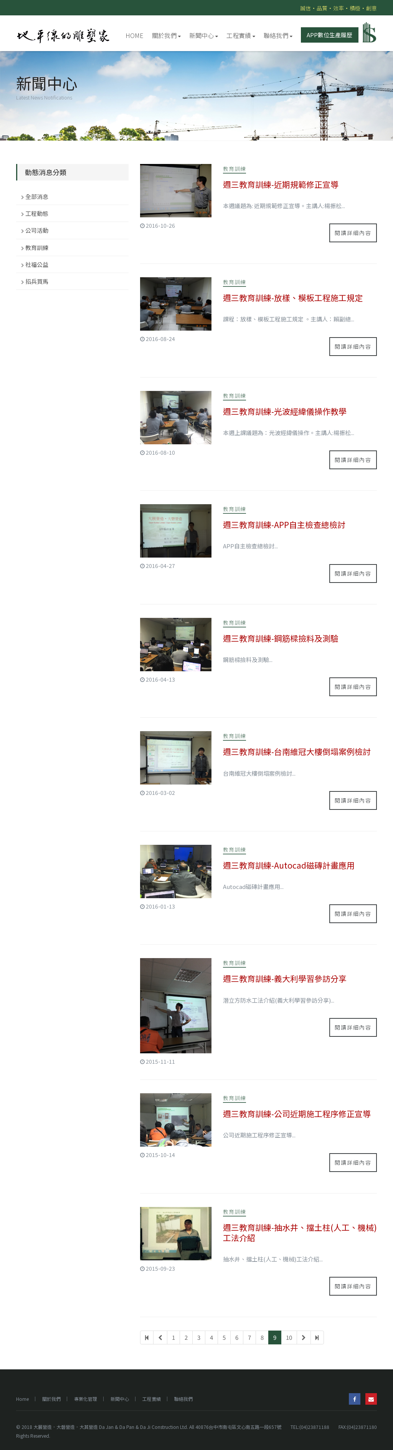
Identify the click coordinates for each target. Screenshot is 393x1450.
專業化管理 (85, 1398)
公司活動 (36, 230)
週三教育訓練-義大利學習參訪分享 (285, 978)
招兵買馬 (36, 281)
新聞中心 (203, 35)
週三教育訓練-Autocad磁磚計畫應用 (289, 865)
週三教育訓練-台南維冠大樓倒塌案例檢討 (297, 751)
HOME (134, 35)
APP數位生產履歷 (329, 35)
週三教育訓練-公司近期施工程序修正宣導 (297, 1113)
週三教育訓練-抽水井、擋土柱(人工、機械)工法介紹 (300, 1232)
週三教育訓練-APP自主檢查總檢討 (284, 524)
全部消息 (36, 196)
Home (22, 1398)
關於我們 (166, 35)
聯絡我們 (278, 35)
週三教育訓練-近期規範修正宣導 (281, 184)
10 (289, 1337)
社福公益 (36, 264)
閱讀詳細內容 (353, 233)
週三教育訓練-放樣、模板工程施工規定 (293, 297)
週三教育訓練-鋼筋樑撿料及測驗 (281, 638)
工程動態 (36, 213)
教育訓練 (36, 247)
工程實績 (240, 35)
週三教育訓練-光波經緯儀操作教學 (285, 411)
